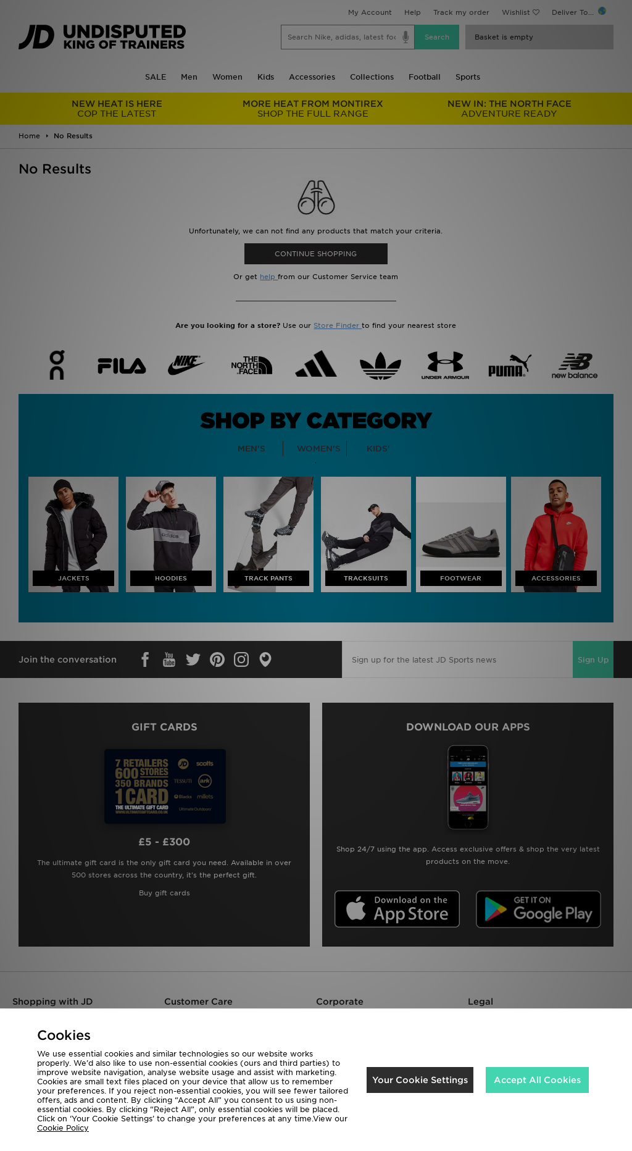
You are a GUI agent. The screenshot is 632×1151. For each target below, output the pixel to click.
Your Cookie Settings (420, 1080)
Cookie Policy (63, 1127)
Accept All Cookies (537, 1080)
